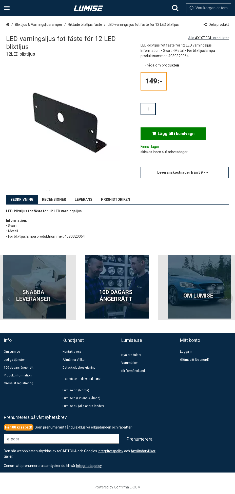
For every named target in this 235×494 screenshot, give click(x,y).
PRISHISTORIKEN (115, 199)
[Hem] (88, 8)
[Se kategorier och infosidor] (8, 8)
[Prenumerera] (139, 439)
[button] (185, 172)
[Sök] (175, 8)
